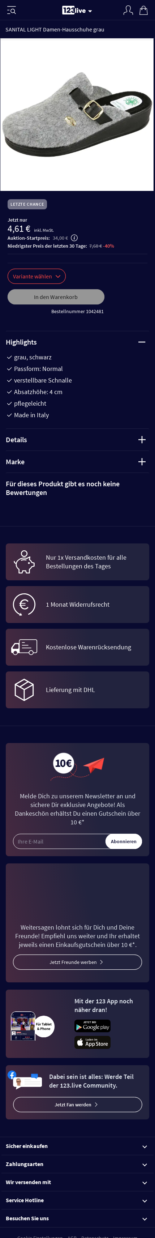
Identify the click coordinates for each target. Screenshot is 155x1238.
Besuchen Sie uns (76, 1218)
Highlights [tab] (76, 341)
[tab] (77, 488)
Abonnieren (124, 841)
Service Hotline (76, 1200)
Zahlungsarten (76, 1163)
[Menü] (11, 10)
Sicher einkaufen (76, 1145)
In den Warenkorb (56, 296)
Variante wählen (36, 276)
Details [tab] (76, 439)
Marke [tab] (76, 461)
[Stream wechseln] (91, 10)
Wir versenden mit (76, 1182)
